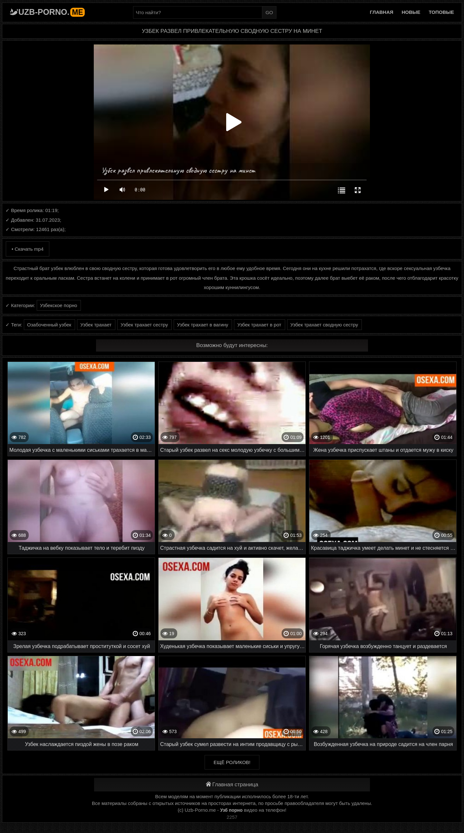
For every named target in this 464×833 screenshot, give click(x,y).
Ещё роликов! (232, 762)
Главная (381, 12)
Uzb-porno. (51, 11)
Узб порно (231, 810)
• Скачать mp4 (28, 249)
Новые (411, 12)
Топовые (441, 12)
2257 (232, 817)
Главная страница (232, 784)
